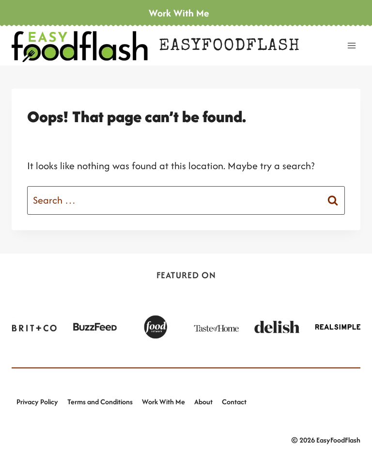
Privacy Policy (37, 402)
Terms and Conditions (100, 402)
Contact (234, 402)
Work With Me (163, 402)
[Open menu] (351, 45)
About (203, 402)
